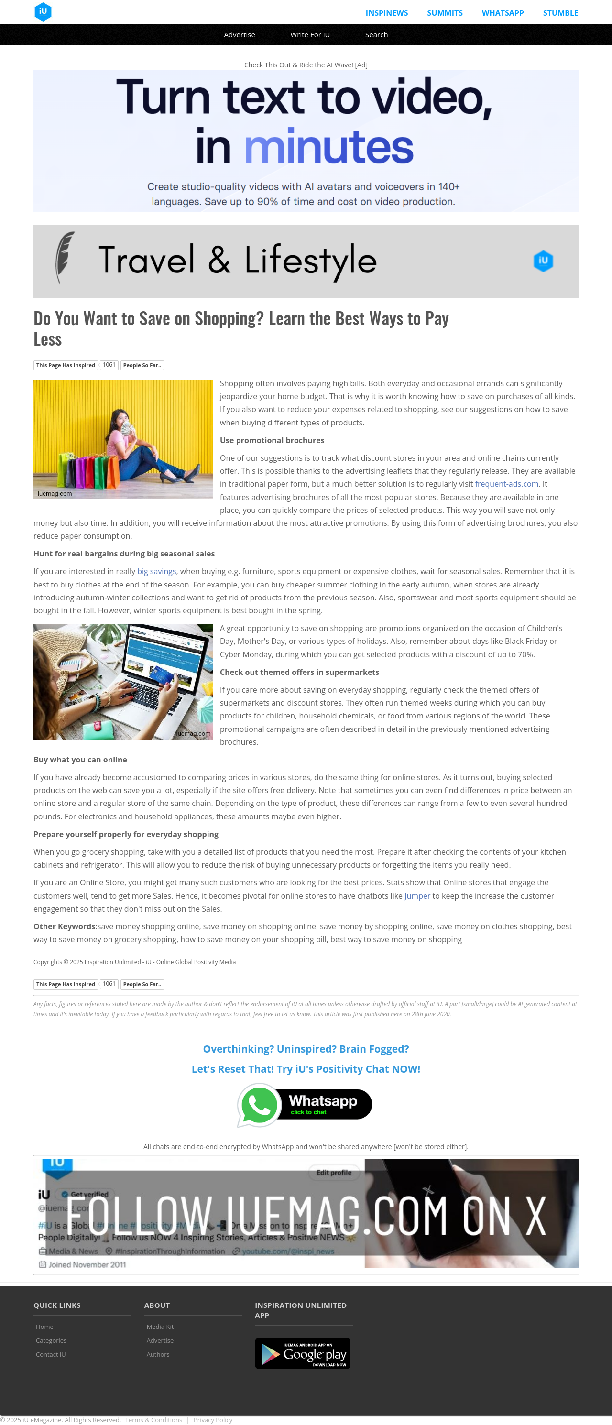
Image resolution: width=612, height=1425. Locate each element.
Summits (445, 13)
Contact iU (51, 1354)
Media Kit (160, 1326)
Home (45, 1326)
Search (376, 34)
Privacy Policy (213, 1419)
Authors (158, 1354)
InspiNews (387, 13)
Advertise (239, 34)
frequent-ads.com (507, 484)
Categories (51, 1340)
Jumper (417, 896)
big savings (156, 571)
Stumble (561, 13)
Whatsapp (503, 13)
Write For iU (310, 34)
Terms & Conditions (153, 1419)
